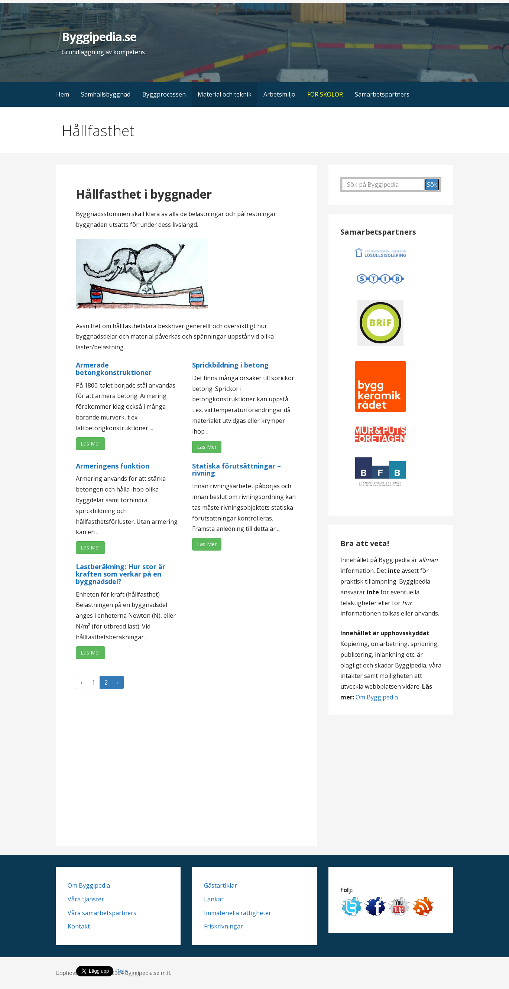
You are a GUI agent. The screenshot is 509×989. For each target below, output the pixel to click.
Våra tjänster (86, 899)
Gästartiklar (220, 885)
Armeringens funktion (112, 465)
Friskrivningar (223, 926)
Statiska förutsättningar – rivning (236, 469)
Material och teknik (225, 94)
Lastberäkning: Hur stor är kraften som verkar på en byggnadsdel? (120, 574)
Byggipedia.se (99, 37)
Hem (62, 94)
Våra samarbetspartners (102, 913)
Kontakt (79, 926)
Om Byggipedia (377, 697)
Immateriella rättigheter (237, 913)
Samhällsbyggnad (105, 94)
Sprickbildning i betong (230, 364)
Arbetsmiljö (279, 94)
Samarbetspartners (382, 94)
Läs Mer (90, 443)
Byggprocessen (164, 94)
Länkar (214, 899)
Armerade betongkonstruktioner (114, 368)
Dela (121, 971)
